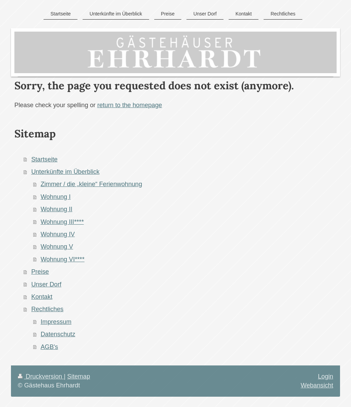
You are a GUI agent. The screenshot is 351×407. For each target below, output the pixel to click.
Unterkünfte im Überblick (65, 171)
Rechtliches (47, 309)
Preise (40, 271)
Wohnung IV (57, 234)
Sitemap (78, 376)
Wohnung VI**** (62, 259)
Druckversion (41, 376)
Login (325, 376)
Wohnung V (56, 246)
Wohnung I (55, 196)
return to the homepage (129, 105)
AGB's (49, 346)
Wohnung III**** (62, 221)
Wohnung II (56, 209)
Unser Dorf (46, 284)
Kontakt (41, 296)
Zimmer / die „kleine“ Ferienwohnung (91, 184)
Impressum (55, 321)
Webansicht (317, 385)
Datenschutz (57, 334)
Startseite (44, 159)
